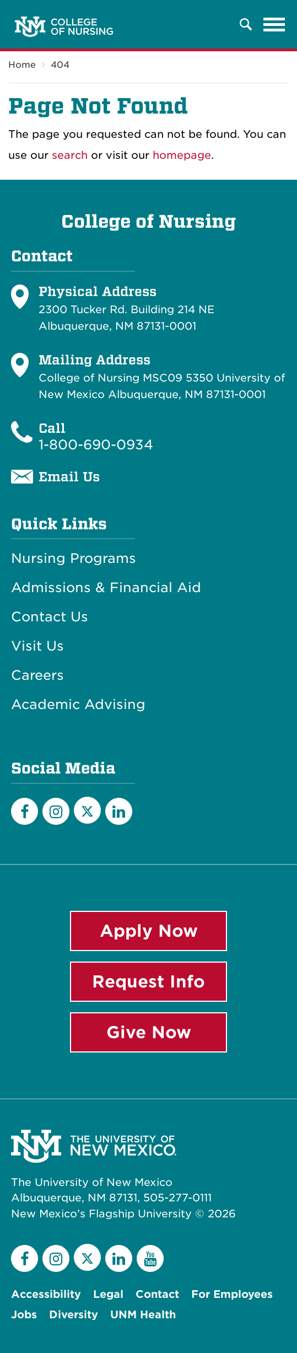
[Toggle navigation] (274, 24)
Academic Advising (78, 704)
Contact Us (49, 617)
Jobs (24, 1314)
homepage (182, 155)
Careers (37, 675)
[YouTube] (150, 1258)
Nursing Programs (73, 558)
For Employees (232, 1294)
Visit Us (37, 646)
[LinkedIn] (118, 811)
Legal (108, 1294)
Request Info (148, 981)
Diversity (73, 1314)
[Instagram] (55, 811)
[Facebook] (24, 811)
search (70, 155)
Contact (157, 1294)
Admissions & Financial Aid (106, 587)
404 (60, 65)
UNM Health (143, 1314)
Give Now (148, 1032)
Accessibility (46, 1294)
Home (22, 65)
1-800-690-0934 (96, 445)
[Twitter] (87, 810)
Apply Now (149, 931)
